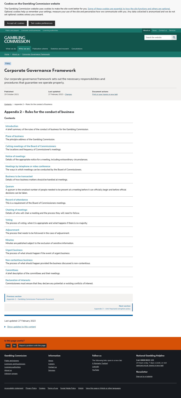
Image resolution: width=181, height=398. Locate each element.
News (50, 360)
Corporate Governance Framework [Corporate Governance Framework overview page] (36, 54)
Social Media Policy (68, 388)
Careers (51, 364)
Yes (9, 345)
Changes (68, 94)
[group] (68, 327)
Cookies (42, 388)
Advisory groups (11, 373)
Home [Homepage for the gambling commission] (6, 54)
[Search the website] (174, 37)
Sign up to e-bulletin (144, 376)
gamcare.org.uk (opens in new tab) (150, 365)
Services (51, 370)
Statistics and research (60, 48)
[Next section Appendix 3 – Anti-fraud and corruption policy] (68, 307)
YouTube (95, 370)
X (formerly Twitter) (100, 363)
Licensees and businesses (31, 30)
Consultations (77, 48)
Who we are (24, 48)
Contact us (52, 367)
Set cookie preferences (42, 23)
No (15, 345)
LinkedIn (95, 366)
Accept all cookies (15, 23)
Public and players (12, 30)
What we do (11, 48)
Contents (8, 104)
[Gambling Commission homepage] (17, 42)
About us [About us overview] (146, 30)
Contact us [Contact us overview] (163, 30)
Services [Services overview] (172, 30)
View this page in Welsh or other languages (103, 388)
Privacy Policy (31, 388)
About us (16, 54)
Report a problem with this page (32, 345)
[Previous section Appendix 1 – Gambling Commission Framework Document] (68, 298)
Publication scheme (40, 48)
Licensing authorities (50, 30)
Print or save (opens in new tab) (105, 94)
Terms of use (53, 388)
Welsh (80, 388)
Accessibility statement (13, 388)
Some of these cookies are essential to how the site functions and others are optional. (129, 8)
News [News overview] (154, 30)
